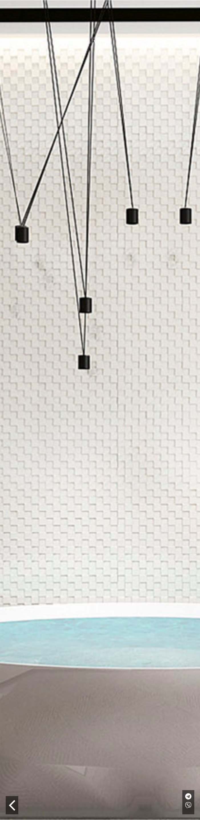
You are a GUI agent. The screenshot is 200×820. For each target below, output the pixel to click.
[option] (100, 410)
